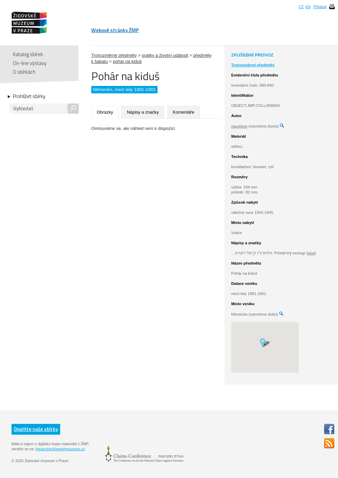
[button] (265, 342)
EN (307, 7)
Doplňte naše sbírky (36, 429)
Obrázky (105, 112)
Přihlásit (320, 7)
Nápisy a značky (143, 112)
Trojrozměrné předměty (114, 55)
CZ (301, 7)
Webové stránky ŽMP (115, 30)
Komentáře (183, 112)
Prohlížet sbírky (29, 96)
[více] (311, 253)
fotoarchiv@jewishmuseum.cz (60, 449)
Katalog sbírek (28, 54)
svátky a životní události (165, 55)
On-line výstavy (29, 63)
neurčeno (239, 126)
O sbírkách (24, 72)
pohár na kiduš (127, 61)
